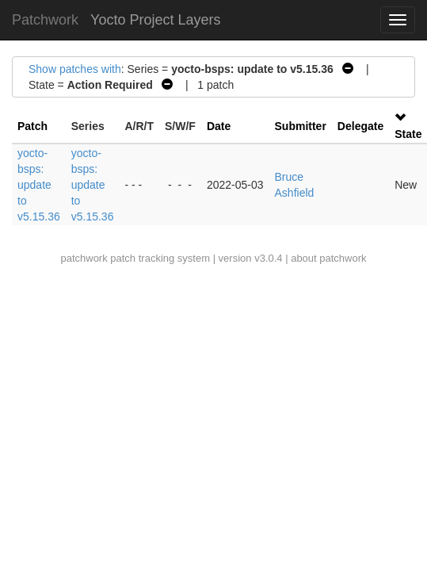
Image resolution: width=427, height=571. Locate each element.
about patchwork (328, 258)
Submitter (300, 126)
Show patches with (75, 69)
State (408, 134)
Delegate (360, 126)
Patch (32, 126)
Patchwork (45, 20)
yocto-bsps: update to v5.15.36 (38, 185)
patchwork (83, 258)
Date (219, 126)
